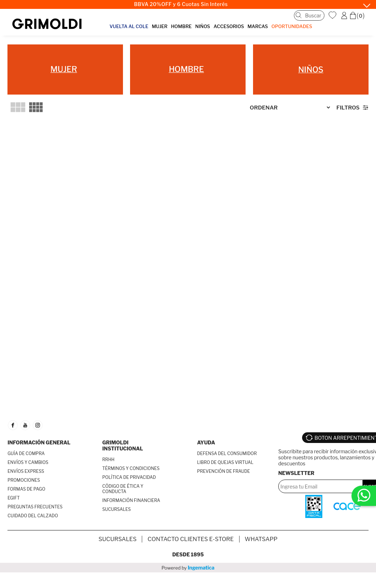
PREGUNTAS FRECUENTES (35, 506)
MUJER (159, 26)
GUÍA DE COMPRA (26, 453)
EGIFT (13, 498)
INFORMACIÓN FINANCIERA (131, 500)
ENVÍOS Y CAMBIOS (27, 462)
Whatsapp (261, 539)
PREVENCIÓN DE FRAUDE (223, 471)
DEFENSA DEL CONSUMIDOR (227, 453)
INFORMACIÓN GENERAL (38, 442)
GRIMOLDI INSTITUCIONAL (122, 445)
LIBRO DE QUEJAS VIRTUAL (225, 462)
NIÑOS (202, 26)
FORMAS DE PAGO (26, 489)
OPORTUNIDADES (292, 26)
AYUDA (206, 442)
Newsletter (296, 473)
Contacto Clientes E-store (190, 539)
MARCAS (257, 26)
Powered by (188, 568)
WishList (333, 15)
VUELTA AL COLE (128, 26)
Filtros (348, 107)
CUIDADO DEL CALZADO (32, 515)
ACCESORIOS (229, 26)
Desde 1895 (188, 554)
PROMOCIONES (23, 480)
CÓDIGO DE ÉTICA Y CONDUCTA (123, 488)
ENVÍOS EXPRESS (25, 471)
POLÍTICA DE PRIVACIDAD (129, 477)
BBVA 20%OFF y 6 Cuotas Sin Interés (181, 4)
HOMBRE (181, 26)
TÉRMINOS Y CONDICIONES (131, 468)
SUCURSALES (116, 509)
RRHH (108, 459)
